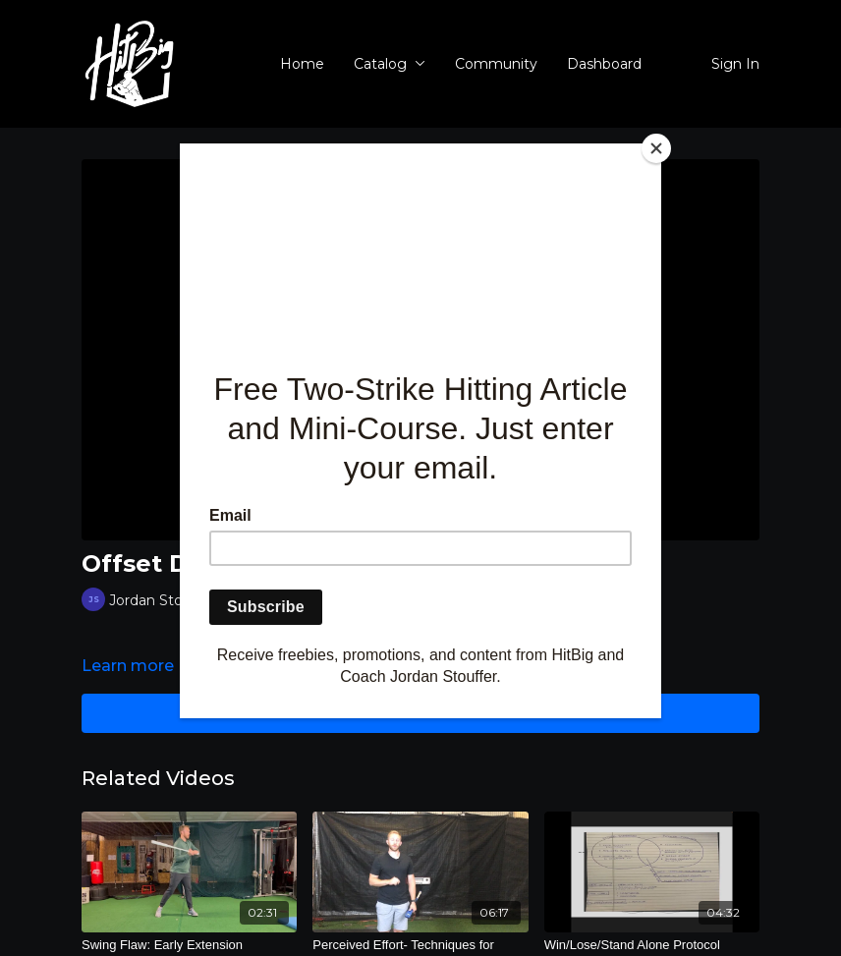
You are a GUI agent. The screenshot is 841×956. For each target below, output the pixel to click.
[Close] (656, 148)
